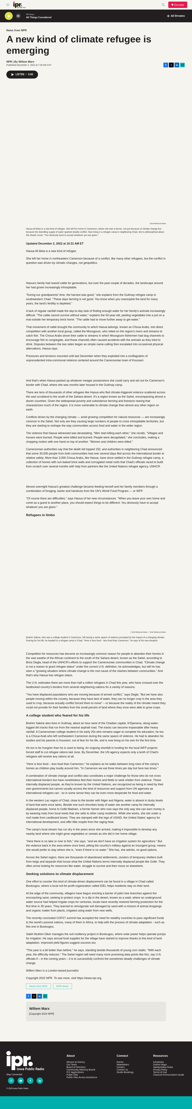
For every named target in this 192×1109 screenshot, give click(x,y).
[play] (8, 16)
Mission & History (75, 1061)
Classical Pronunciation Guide (168, 1074)
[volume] (18, 16)
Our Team (71, 1064)
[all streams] (175, 16)
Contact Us (122, 1069)
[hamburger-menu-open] (8, 5)
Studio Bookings (125, 1072)
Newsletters (123, 1064)
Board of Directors (76, 1067)
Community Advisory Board (80, 1069)
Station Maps (160, 1064)
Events (120, 1061)
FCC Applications (75, 1072)
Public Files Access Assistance (81, 1077)
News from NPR (16, 30)
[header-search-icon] (163, 4)
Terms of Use (160, 1072)
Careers (121, 1067)
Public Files (72, 1074)
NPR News (62, 986)
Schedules (158, 1061)
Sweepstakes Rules (163, 1067)
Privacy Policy (160, 1069)
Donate (179, 5)
